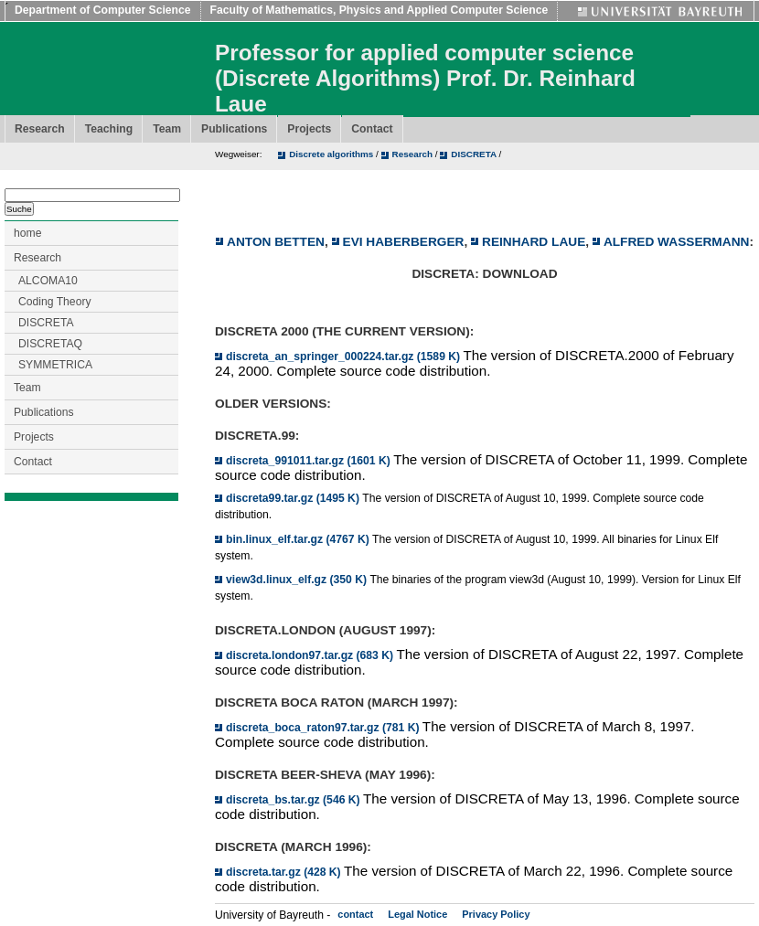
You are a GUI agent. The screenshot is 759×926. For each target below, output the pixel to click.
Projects (309, 128)
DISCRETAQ (50, 343)
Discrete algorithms (332, 154)
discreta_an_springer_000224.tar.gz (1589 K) (344, 356)
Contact (371, 128)
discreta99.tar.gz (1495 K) (294, 498)
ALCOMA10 (48, 280)
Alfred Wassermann (677, 242)
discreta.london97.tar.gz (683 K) (311, 655)
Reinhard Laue (533, 242)
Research (40, 128)
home (27, 233)
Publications (234, 128)
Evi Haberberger (404, 242)
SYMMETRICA (55, 364)
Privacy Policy (495, 914)
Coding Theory (54, 301)
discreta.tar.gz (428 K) (285, 872)
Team (167, 128)
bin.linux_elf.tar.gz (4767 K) (299, 539)
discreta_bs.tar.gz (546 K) (294, 799)
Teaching (109, 128)
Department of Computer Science (103, 10)
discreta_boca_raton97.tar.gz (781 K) (324, 727)
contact (355, 914)
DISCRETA (474, 154)
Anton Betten (276, 242)
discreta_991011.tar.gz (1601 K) (309, 460)
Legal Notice (417, 914)
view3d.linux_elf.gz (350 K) (297, 579)
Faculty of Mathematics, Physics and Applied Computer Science (379, 10)
